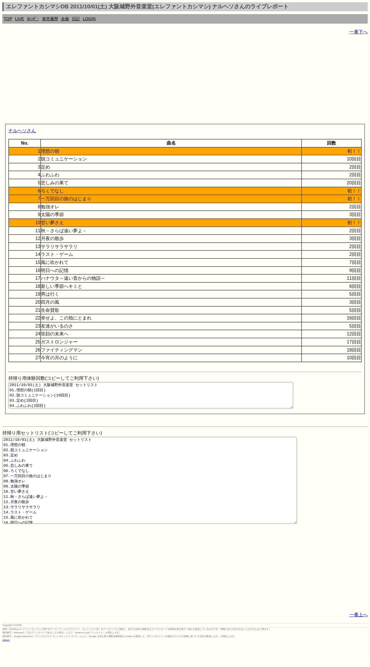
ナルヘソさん (22, 130)
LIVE (19, 18)
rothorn (5, 662)
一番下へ (358, 31)
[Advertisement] (175, 80)
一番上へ (358, 637)
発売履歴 (50, 18)
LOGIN (89, 18)
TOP (8, 18)
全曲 (65, 18)
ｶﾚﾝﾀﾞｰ (33, 18)
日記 (76, 18)
